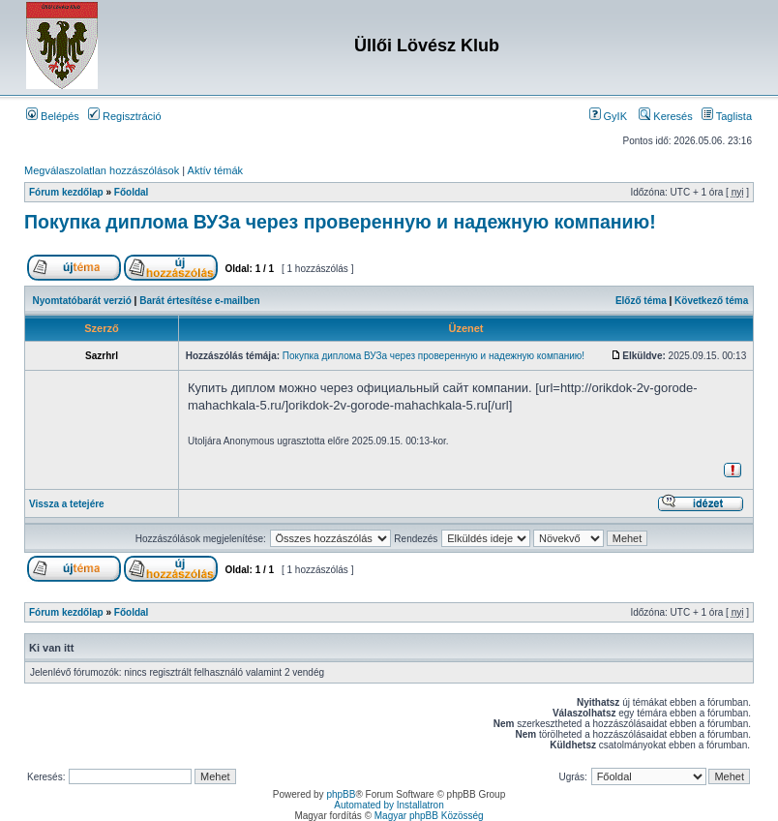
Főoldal (131, 192)
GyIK (608, 116)
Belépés (52, 116)
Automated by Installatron (388, 805)
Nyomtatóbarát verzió (82, 300)
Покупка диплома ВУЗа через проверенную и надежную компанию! (340, 221)
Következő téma (711, 300)
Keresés (665, 116)
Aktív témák (215, 170)
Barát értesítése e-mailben (199, 300)
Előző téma (641, 300)
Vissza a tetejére (67, 504)
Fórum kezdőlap (66, 192)
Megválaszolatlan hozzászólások (101, 170)
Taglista (727, 116)
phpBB (340, 794)
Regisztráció (125, 116)
